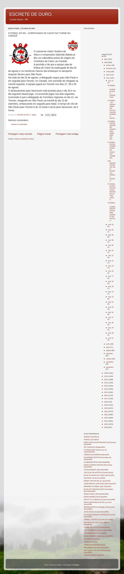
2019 (106, 405)
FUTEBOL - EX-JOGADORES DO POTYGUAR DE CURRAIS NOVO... (112, 109)
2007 (106, 59)
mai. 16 (110, 271)
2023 (106, 418)
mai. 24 (110, 302)
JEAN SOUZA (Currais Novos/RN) (96, 512)
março (108, 71)
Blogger (76, 565)
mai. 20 (110, 286)
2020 (106, 408)
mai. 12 (110, 255)
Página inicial (44, 134)
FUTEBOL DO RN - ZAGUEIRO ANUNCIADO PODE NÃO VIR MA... (112, 130)
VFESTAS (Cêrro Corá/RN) (94, 555)
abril (108, 75)
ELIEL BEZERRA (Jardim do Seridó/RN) (98, 536)
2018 (106, 402)
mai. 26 (110, 312)
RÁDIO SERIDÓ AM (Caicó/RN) (95, 497)
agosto (109, 350)
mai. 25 (110, 307)
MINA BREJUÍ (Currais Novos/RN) (96, 548)
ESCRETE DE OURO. (31, 14)
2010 (106, 376)
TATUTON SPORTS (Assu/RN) (95, 533)
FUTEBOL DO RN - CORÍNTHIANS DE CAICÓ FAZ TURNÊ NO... (112, 150)
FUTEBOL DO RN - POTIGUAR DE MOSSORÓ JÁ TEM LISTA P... (112, 192)
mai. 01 (110, 81)
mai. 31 (110, 338)
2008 (106, 62)
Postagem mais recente (20, 134)
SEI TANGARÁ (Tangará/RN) (94, 447)
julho (108, 347)
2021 (106, 411)
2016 (106, 395)
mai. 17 (110, 276)
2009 (106, 373)
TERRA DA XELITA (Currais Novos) (97, 527)
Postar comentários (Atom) (24, 139)
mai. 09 (110, 245)
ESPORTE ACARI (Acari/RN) (94, 478)
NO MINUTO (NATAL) (92, 539)
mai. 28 (110, 323)
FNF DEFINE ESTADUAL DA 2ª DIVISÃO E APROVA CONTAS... (112, 171)
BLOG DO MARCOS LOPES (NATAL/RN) (99, 475)
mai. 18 (110, 281)
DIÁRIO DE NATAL (91, 542)
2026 (106, 427)
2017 (106, 398)
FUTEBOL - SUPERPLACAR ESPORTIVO (111, 91)
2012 (106, 383)
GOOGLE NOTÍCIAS (91, 437)
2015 (106, 392)
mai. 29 (110, 328)
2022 (106, 415)
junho (108, 344)
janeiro (109, 65)
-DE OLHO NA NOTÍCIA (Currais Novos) (98, 472)
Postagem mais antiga (67, 134)
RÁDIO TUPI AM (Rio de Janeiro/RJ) (97, 481)
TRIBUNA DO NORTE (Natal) (94, 545)
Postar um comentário (19, 124)
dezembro (109, 367)
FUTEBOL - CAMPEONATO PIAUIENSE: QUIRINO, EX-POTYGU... (111, 211)
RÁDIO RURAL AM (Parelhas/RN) (96, 494)
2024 (106, 421)
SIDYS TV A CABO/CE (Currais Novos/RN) (99, 499)
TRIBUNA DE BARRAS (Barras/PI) (96, 455)
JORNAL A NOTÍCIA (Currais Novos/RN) (98, 519)
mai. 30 (110, 333)
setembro (109, 353)
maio (108, 78)
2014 (106, 389)
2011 (106, 379)
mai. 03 (110, 224)
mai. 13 (110, 261)
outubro (109, 359)
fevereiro (109, 68)
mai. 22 (110, 292)
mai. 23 (110, 297)
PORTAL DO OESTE (91, 440)
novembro (109, 362)
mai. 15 (110, 266)
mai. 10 (110, 250)
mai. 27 (110, 317)
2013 (106, 386)
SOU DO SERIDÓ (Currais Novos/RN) (98, 530)
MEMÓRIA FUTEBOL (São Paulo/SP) (97, 486)
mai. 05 (110, 230)
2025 (106, 424)
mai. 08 (110, 240)
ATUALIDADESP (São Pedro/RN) (96, 470)
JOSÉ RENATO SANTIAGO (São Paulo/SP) (100, 484)
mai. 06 (110, 235)
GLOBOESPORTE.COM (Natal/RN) (97, 462)
